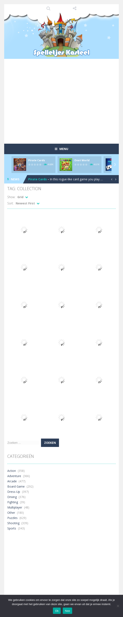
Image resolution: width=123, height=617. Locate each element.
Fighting (12, 502)
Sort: (10, 203)
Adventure (14, 476)
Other (11, 513)
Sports (11, 528)
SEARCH (49, 8)
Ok (57, 610)
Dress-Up (13, 492)
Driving (12, 497)
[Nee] (118, 606)
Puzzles (12, 518)
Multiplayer (14, 507)
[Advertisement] (65, 108)
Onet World (82, 160)
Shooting (13, 523)
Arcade (12, 481)
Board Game (16, 486)
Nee (67, 610)
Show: (11, 197)
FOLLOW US (75, 8)
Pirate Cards (36, 160)
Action (11, 471)
